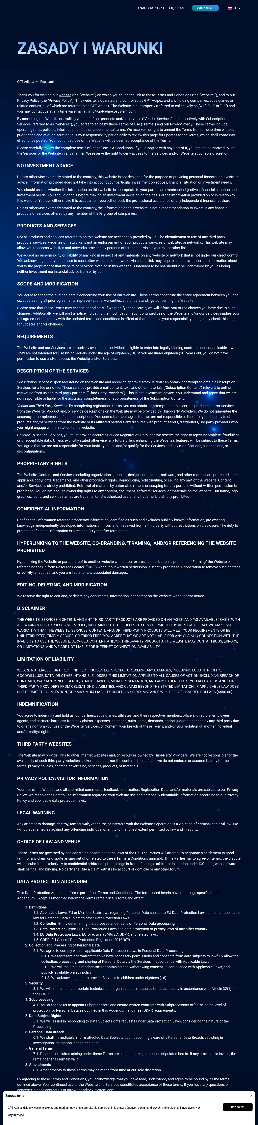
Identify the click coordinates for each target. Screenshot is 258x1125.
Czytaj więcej (16, 1115)
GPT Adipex (25, 82)
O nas (141, 8)
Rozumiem (237, 1107)
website (65, 95)
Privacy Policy (28, 100)
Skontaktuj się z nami (166, 8)
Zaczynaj (205, 8)
